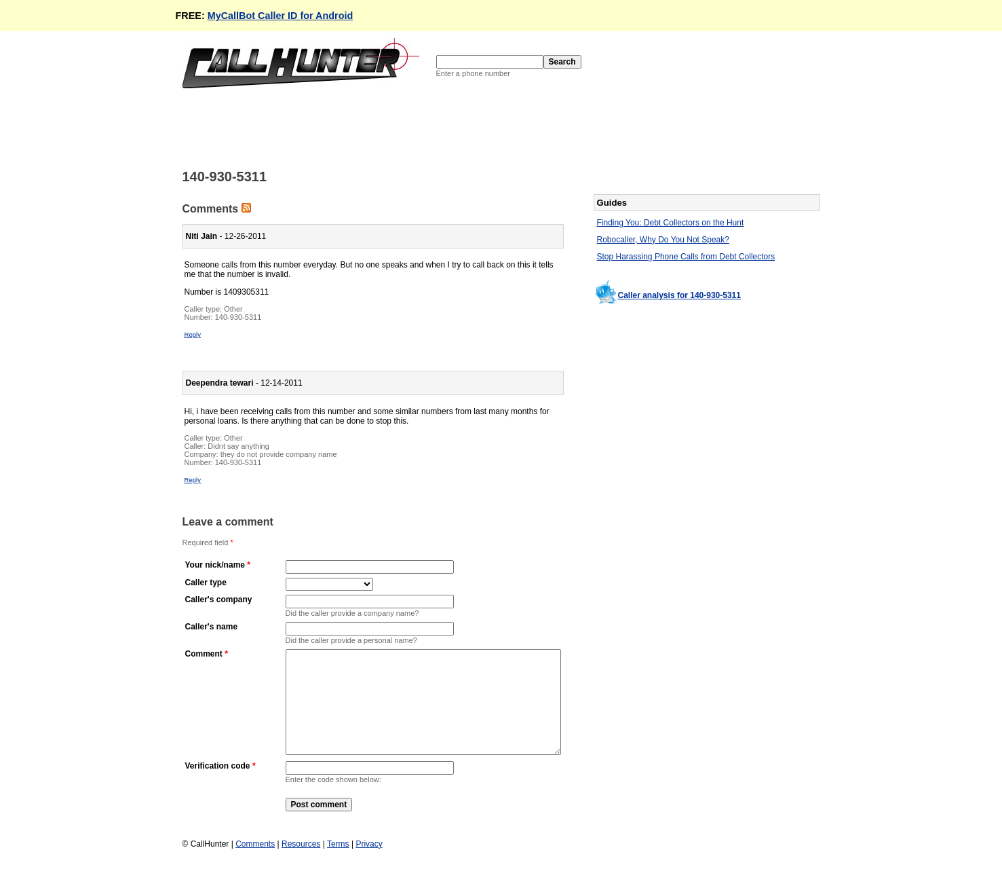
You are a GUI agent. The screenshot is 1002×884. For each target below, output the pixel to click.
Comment (204, 654)
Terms (338, 864)
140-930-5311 (238, 317)
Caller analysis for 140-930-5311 (679, 295)
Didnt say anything (238, 446)
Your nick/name (215, 565)
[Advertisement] (429, 127)
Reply (193, 334)
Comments (255, 864)
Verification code (217, 786)
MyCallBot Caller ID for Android (280, 15)
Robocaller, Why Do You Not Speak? (663, 239)
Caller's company (218, 599)
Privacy (368, 864)
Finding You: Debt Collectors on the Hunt (670, 222)
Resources (301, 864)
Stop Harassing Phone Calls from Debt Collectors (686, 256)
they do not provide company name (278, 454)
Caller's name (211, 626)
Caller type (206, 582)
